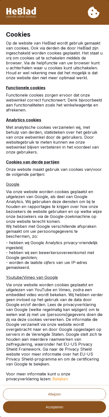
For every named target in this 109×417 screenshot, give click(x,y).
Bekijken (60, 378)
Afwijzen (54, 394)
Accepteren (54, 407)
